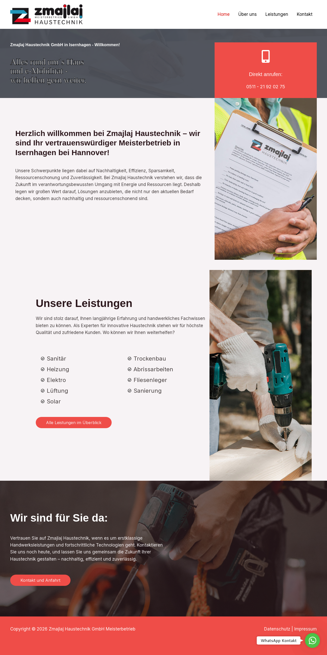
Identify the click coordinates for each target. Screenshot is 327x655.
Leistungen (276, 14)
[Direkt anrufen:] (265, 56)
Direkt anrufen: (265, 74)
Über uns (247, 14)
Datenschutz (277, 629)
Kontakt (304, 14)
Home (224, 14)
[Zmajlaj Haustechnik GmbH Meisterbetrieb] (46, 14)
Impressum (305, 629)
